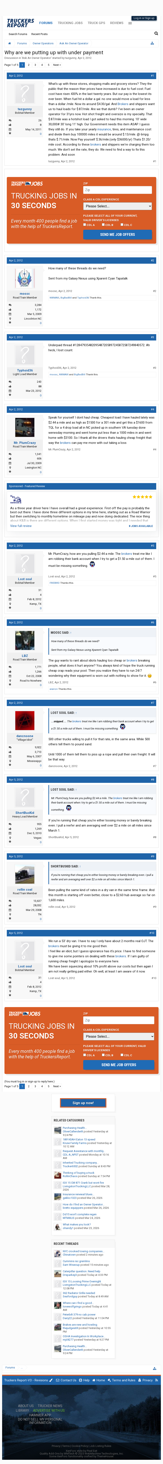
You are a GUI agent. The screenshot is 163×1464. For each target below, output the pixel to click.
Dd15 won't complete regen (80, 1214)
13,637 (37, 900)
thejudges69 (70, 1328)
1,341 (38, 454)
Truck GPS (96, 23)
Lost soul (25, 579)
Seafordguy (70, 1296)
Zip (85, 183)
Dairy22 (67, 1318)
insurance (104, 129)
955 (39, 824)
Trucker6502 (70, 1166)
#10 (151, 933)
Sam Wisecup (71, 1264)
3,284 (38, 305)
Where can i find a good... (78, 1303)
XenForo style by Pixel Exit (81, 1450)
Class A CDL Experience (101, 199)
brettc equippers (73, 1207)
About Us (26, 1406)
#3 (152, 337)
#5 (152, 545)
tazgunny (70, 57)
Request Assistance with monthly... (84, 1151)
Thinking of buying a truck (78, 1172)
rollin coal (24, 889)
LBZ (25, 656)
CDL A (89, 225)
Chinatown (69, 1254)
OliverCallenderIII (73, 1131)
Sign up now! (83, 1103)
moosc (25, 294)
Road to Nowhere (30, 680)
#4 (152, 409)
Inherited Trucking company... (80, 1162)
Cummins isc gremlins (76, 1261)
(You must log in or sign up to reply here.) (29, 1081)
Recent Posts (39, 34)
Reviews (116, 23)
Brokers (123, 104)
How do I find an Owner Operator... (83, 1204)
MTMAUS (68, 1218)
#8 (152, 779)
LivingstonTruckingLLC (77, 1186)
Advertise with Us (49, 1410)
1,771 (38, 667)
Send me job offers (117, 234)
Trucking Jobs (70, 23)
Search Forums (18, 34)
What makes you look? (77, 1224)
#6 (152, 622)
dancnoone (24, 736)
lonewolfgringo (72, 1306)
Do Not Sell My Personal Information (40, 1421)
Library (22, 1410)
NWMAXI (54, 297)
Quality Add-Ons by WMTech (82, 1453)
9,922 (38, 747)
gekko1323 (70, 1197)
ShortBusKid (24, 813)
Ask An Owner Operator (36, 57)
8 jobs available (141, 526)
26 (39, 120)
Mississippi (34, 761)
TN (39, 914)
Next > (57, 64)
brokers (95, 144)
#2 (152, 260)
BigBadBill (66, 297)
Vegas (37, 837)
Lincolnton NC (32, 318)
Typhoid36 (83, 297)
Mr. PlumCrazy (25, 443)
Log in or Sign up (144, 18)
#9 (152, 856)
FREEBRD (55, 583)
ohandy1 (68, 1228)
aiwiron (54, 689)
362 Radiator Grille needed (79, 1293)
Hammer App (40, 1415)
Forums (46, 23)
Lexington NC (33, 467)
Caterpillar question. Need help (81, 1271)
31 (39, 590)
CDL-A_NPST (71, 1154)
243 (39, 381)
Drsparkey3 (70, 1274)
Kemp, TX (35, 603)
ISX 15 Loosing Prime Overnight (82, 1281)
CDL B (107, 225)
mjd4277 (68, 1339)
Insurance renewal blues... (78, 1194)
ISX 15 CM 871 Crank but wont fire (83, 1182)
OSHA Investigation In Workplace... (84, 1336)
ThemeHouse (105, 1456)
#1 (152, 75)
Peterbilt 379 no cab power (79, 1314)
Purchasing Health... (75, 1127)
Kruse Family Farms (75, 1143)
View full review (21, 526)
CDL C (126, 225)
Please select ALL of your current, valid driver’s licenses (110, 217)
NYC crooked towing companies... (83, 1251)
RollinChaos (70, 1176)
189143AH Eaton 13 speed (79, 1139)
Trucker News (50, 1406)
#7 (152, 702)
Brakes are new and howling (80, 1324)
